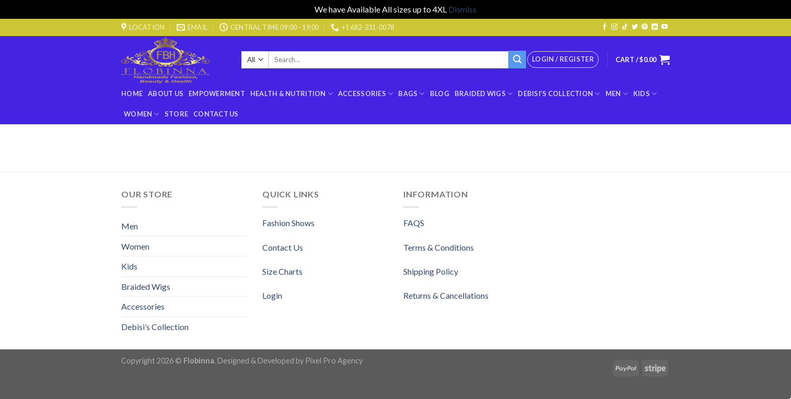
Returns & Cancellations (445, 295)
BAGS (411, 94)
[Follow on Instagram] (614, 27)
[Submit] (517, 59)
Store (176, 114)
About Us (165, 93)
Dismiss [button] (462, 9)
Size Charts (282, 271)
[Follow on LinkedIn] (655, 27)
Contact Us (216, 114)
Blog (439, 93)
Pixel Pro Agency (334, 360)
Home (132, 93)
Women (141, 114)
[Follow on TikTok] (625, 27)
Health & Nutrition (291, 94)
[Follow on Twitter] (635, 27)
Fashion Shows (288, 223)
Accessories (365, 94)
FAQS (413, 223)
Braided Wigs (484, 94)
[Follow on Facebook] (604, 27)
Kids (645, 94)
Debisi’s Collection (559, 94)
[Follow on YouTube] (664, 27)
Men (617, 94)
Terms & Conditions (438, 247)
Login (272, 295)
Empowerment (217, 93)
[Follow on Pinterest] (645, 27)
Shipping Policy (430, 271)
